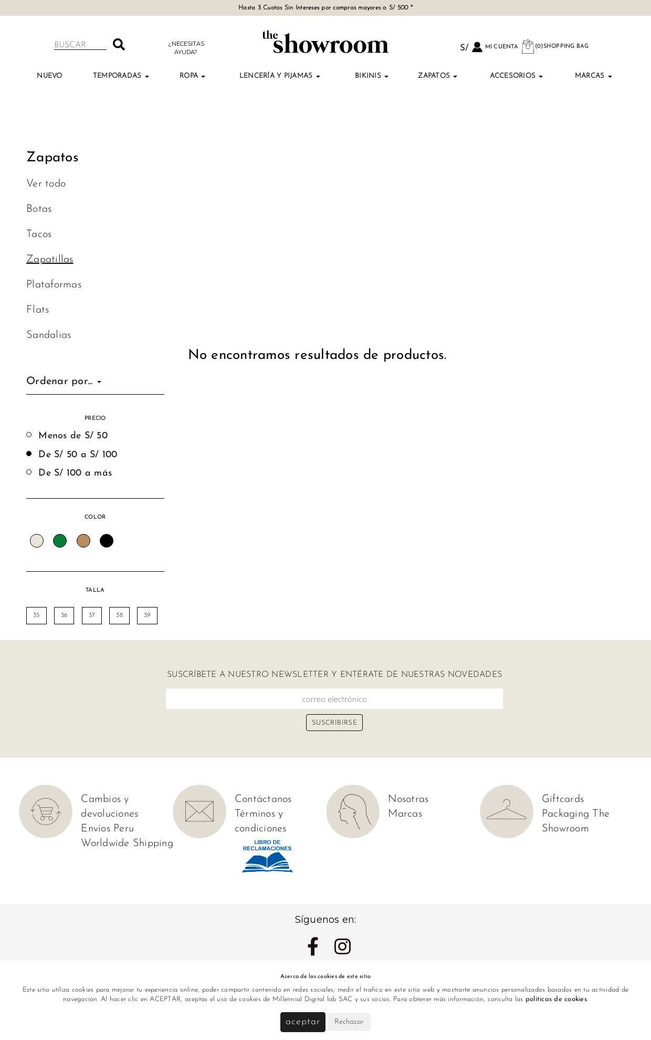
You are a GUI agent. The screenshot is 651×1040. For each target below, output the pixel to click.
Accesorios (516, 76)
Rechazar (349, 1022)
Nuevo (49, 76)
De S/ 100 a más (75, 473)
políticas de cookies (556, 999)
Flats (37, 310)
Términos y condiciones (261, 821)
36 (64, 615)
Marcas (593, 76)
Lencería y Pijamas (279, 76)
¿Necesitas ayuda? (186, 47)
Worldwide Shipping (127, 843)
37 (92, 615)
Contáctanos (263, 799)
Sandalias (48, 335)
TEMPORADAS (121, 76)
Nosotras (408, 799)
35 (36, 615)
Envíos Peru (107, 828)
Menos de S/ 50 (73, 436)
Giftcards (563, 799)
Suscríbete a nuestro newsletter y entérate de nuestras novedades (334, 675)
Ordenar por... (63, 381)
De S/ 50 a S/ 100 (77, 455)
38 (119, 615)
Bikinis (371, 76)
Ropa (192, 76)
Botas (38, 209)
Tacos (38, 234)
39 (147, 615)
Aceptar (303, 1022)
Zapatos (437, 76)
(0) (555, 46)
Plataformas (53, 285)
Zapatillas (50, 259)
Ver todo (46, 184)
